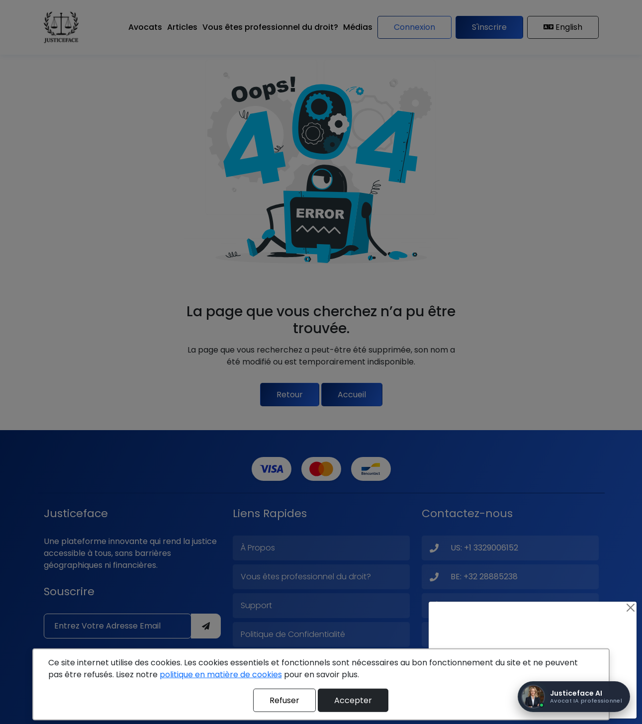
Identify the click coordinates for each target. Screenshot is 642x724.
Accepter (353, 700)
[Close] (631, 608)
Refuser (284, 700)
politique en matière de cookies (221, 674)
